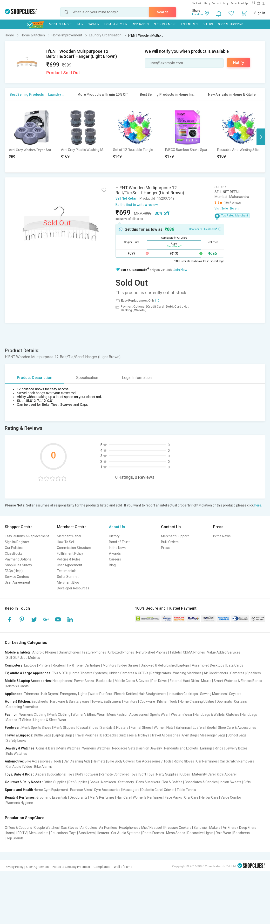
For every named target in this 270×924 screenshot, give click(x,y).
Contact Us (218, 3)
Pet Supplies (78, 782)
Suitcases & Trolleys (134, 735)
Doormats (224, 701)
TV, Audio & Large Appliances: (28, 673)
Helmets (99, 761)
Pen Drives (159, 681)
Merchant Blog (68, 582)
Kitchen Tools (167, 701)
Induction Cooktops (183, 694)
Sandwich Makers (207, 828)
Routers (59, 665)
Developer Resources (73, 588)
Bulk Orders (170, 542)
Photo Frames (153, 833)
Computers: (14, 665)
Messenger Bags (212, 735)
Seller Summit (68, 577)
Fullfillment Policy (70, 553)
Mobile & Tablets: (18, 652)
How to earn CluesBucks (205, 228)
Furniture (130, 701)
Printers (45, 665)
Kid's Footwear (87, 774)
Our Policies (14, 548)
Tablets (175, 652)
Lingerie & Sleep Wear (49, 720)
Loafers (199, 727)
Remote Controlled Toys (119, 774)
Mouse (206, 681)
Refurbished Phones (151, 652)
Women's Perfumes (148, 797)
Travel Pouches (86, 735)
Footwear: (13, 727)
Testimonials (66, 571)
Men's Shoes (175, 833)
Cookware (147, 701)
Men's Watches (68, 748)
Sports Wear (159, 714)
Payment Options (18, 559)
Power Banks (84, 681)
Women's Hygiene (19, 803)
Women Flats (164, 727)
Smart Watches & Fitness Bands (238, 681)
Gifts (247, 782)
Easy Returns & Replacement (27, 536)
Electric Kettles (125, 694)
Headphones (62, 681)
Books (94, 782)
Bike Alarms (43, 767)
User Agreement (17, 582)
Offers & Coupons (18, 828)
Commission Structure (74, 548)
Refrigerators (160, 673)
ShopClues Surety (18, 565)
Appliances (140, 24)
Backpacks (104, 681)
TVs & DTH (60, 673)
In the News (118, 548)
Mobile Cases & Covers (132, 681)
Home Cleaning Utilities (197, 701)
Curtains (240, 701)
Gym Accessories (107, 790)
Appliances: (14, 694)
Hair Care (124, 797)
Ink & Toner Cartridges (84, 665)
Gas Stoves (69, 828)
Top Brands (15, 838)
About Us (117, 527)
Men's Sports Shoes (36, 727)
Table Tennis (186, 790)
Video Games (128, 665)
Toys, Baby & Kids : (19, 774)
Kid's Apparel (226, 774)
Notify (238, 62)
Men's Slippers (64, 727)
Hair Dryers (49, 694)
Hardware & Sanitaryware (69, 701)
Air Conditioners (216, 673)
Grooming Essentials (52, 797)
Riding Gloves (184, 761)
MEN (80, 24)
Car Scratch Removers (237, 761)
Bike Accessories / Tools (43, 761)
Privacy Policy (14, 867)
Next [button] (260, 136)
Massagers (130, 790)
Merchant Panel (69, 536)
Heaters (103, 833)
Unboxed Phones (121, 652)
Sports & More (165, 24)
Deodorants (79, 797)
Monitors (109, 665)
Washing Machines (187, 673)
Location (197, 14)
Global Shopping (230, 24)
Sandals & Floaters (114, 727)
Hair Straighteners (153, 694)
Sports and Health (19, 790)
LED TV (21, 833)
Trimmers (31, 694)
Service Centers (17, 577)
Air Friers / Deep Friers (239, 828)
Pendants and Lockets (181, 748)
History (114, 536)
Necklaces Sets (123, 748)
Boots (211, 727)
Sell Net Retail (125, 198)
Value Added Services (223, 652)
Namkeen (108, 782)
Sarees (11, 720)
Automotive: (14, 761)
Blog (112, 565)
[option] (31, 136)
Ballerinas (183, 727)
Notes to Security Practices (71, 867)
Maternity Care (203, 774)
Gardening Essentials (22, 707)
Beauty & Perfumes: (20, 797)
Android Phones (44, 652)
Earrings (206, 748)
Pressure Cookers (177, 828)
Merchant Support (175, 536)
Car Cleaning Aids (77, 761)
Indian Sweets (230, 782)
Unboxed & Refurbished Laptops (165, 665)
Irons (10, 833)
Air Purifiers (108, 828)
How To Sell (65, 542)
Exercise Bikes (81, 790)
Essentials (189, 24)
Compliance (102, 867)
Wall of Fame (123, 867)
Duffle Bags (42, 735)
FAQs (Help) (14, 571)
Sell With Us (199, 3)
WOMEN (93, 24)
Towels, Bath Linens (106, 701)
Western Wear (181, 714)
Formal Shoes (141, 727)
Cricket (169, 790)
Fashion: (12, 714)
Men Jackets (38, 833)
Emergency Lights (73, 694)
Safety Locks (16, 740)
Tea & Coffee (172, 782)
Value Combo (231, 797)
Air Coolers (88, 828)
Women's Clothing (32, 714)
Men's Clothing (59, 714)
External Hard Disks (184, 681)
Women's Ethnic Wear (89, 714)
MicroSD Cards (17, 686)
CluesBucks (13, 553)
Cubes (185, 774)
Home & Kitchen (115, 24)
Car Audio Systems (125, 833)
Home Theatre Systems (88, 673)
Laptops (30, 665)
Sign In (259, 13)
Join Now (180, 270)
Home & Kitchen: (18, 701)
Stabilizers (87, 833)
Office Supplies (55, 782)
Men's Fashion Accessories (127, 714)
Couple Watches (46, 828)
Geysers (235, 694)
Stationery (126, 782)
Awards (115, 553)
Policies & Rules (69, 559)
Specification (87, 377)
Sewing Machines (213, 694)
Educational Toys (61, 774)
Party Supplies (167, 774)
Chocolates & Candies (201, 782)
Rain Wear (223, 833)
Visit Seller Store (225, 208)
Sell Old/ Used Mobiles (23, 658)
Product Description (34, 377)
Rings (219, 748)
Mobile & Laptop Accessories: (28, 681)
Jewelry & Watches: (20, 748)
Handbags (249, 714)
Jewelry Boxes (236, 748)
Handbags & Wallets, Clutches (217, 714)
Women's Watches (96, 748)
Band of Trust (119, 542)
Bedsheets (40, 701)
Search (162, 12)
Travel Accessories (165, 735)
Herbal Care (209, 797)
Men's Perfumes (102, 797)
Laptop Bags (63, 735)
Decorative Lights (200, 833)
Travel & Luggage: (19, 735)
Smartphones (69, 652)
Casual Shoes (87, 727)
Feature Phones (94, 652)
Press (165, 548)
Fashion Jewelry (149, 748)
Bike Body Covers (121, 761)
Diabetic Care (152, 790)
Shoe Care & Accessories (237, 727)
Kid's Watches (16, 753)
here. (258, 505)
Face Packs (173, 797)
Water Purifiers (100, 694)
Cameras (237, 673)
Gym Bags (190, 735)
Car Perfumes (207, 761)
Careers (115, 559)
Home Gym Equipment (51, 790)
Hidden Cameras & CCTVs (128, 673)
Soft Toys (146, 774)
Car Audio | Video (19, 767)
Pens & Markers (148, 782)
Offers (207, 24)
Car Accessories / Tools (154, 761)
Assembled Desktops (208, 665)
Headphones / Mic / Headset (140, 828)
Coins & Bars (45, 748)
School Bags (237, 735)
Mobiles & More (60, 24)
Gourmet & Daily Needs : (24, 782)
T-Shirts (25, 720)
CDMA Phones (194, 652)
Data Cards (234, 665)
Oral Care (191, 797)
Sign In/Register (17, 542)
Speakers (253, 673)
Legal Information (137, 377)
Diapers (40, 774)
